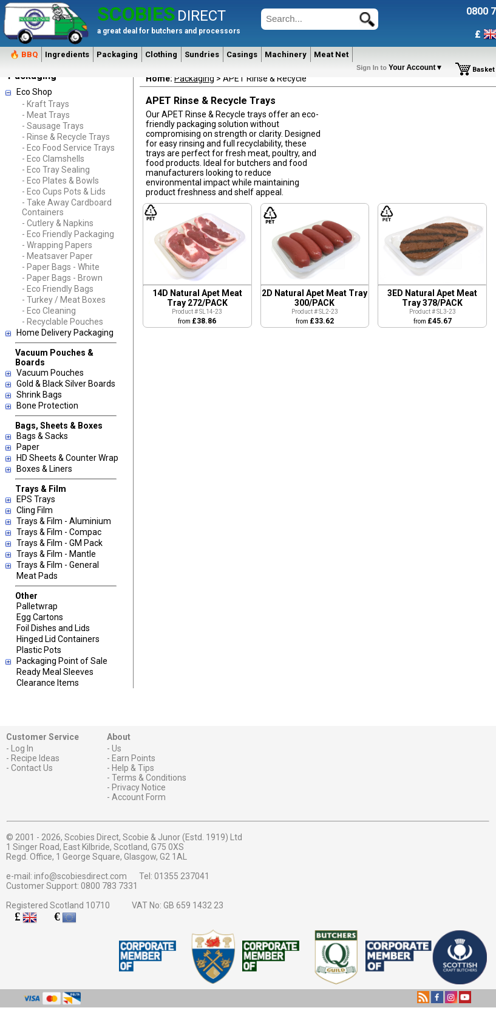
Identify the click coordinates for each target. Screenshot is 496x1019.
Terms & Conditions (149, 777)
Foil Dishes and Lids (53, 628)
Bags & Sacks (42, 436)
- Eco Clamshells (53, 159)
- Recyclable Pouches (62, 321)
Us (116, 748)
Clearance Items (47, 683)
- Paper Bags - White (61, 267)
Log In (22, 748)
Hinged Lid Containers (58, 639)
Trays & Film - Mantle (56, 554)
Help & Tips (133, 768)
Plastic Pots (38, 650)
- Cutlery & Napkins (57, 223)
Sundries (202, 54)
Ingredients (67, 54)
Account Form (139, 797)
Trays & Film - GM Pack (59, 543)
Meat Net (331, 54)
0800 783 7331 (109, 886)
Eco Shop (34, 92)
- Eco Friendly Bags (57, 289)
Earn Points (133, 758)
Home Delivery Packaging (65, 332)
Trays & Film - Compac (58, 532)
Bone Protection (47, 405)
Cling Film (34, 510)
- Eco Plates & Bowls (60, 180)
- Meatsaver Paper (57, 256)
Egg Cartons (39, 617)
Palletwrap (37, 606)
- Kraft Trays (45, 104)
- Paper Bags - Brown (62, 278)
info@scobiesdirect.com (80, 876)
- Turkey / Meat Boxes (64, 300)
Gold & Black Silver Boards (65, 384)
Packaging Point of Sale (61, 661)
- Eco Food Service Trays (68, 148)
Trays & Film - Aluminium (63, 521)
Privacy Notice (139, 787)
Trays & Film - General (57, 565)
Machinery (286, 54)
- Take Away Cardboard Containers (67, 207)
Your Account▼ (401, 67)
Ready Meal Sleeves (54, 672)
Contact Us (32, 768)
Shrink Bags (39, 394)
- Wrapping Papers (57, 245)
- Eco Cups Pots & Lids (64, 191)
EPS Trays (35, 499)
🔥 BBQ (24, 54)
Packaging (117, 54)
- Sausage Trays (53, 126)
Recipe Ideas (35, 758)
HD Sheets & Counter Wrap (67, 458)
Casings (241, 54)
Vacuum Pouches (50, 373)
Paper (27, 447)
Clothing (161, 54)
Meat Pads (37, 576)
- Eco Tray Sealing (56, 169)
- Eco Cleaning (49, 311)
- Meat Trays (46, 115)
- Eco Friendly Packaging (68, 234)
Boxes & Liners (44, 469)
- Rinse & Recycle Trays (66, 137)
